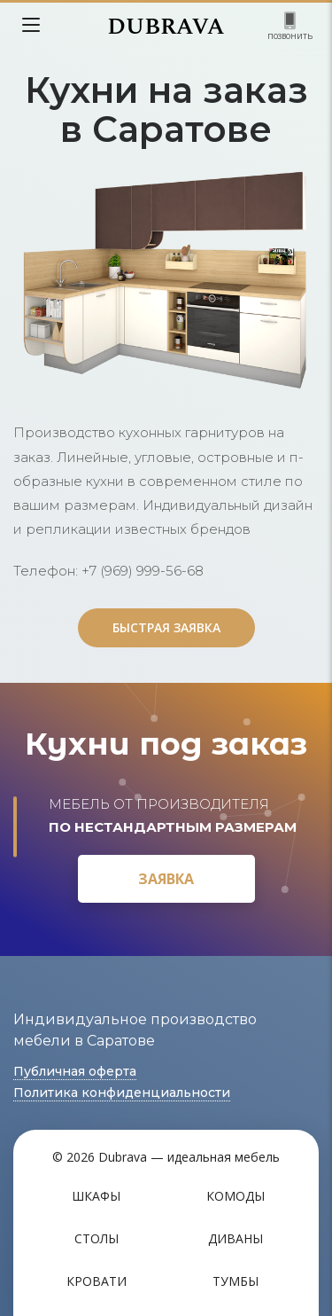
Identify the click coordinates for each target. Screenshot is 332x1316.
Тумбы (235, 1281)
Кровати (96, 1281)
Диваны (235, 1238)
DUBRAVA (165, 26)
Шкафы (96, 1195)
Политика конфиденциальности (121, 1093)
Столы (96, 1238)
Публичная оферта (74, 1071)
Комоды (235, 1195)
